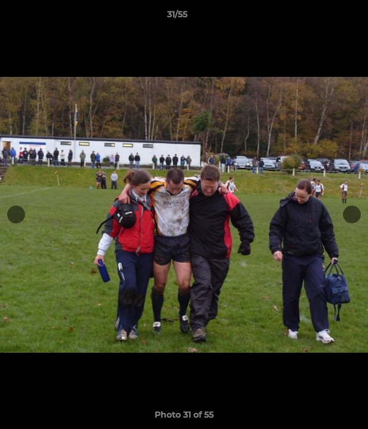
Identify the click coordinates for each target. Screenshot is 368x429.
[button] (325, 17)
